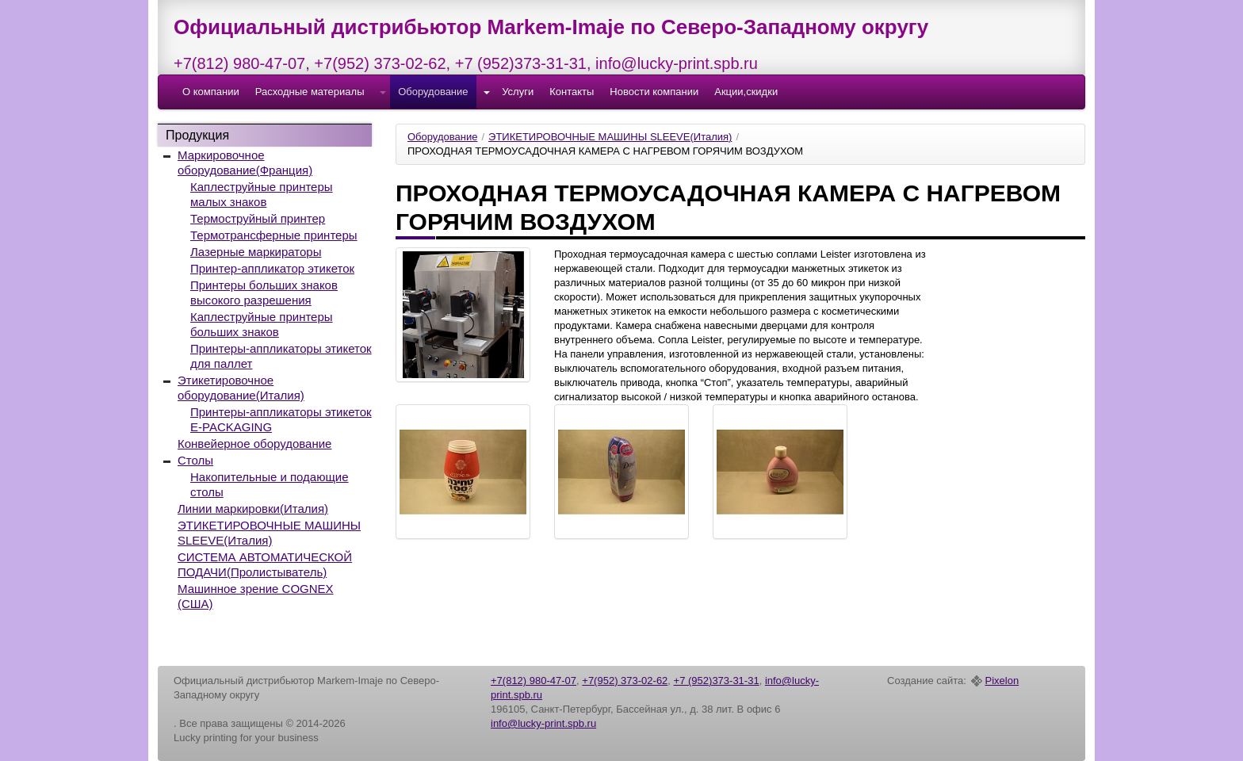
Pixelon (1002, 680)
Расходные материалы (310, 92)
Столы (195, 460)
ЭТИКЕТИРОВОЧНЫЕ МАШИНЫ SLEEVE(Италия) (610, 137)
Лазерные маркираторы (255, 251)
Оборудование (433, 92)
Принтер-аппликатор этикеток (272, 268)
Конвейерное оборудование (254, 443)
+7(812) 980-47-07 (239, 63)
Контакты (571, 92)
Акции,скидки (746, 92)
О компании (210, 92)
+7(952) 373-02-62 (380, 63)
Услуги (518, 92)
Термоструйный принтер (257, 218)
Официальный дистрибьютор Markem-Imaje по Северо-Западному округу (551, 27)
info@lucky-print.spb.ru (676, 63)
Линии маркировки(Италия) (253, 508)
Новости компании (654, 92)
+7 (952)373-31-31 (521, 63)
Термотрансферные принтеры (274, 235)
